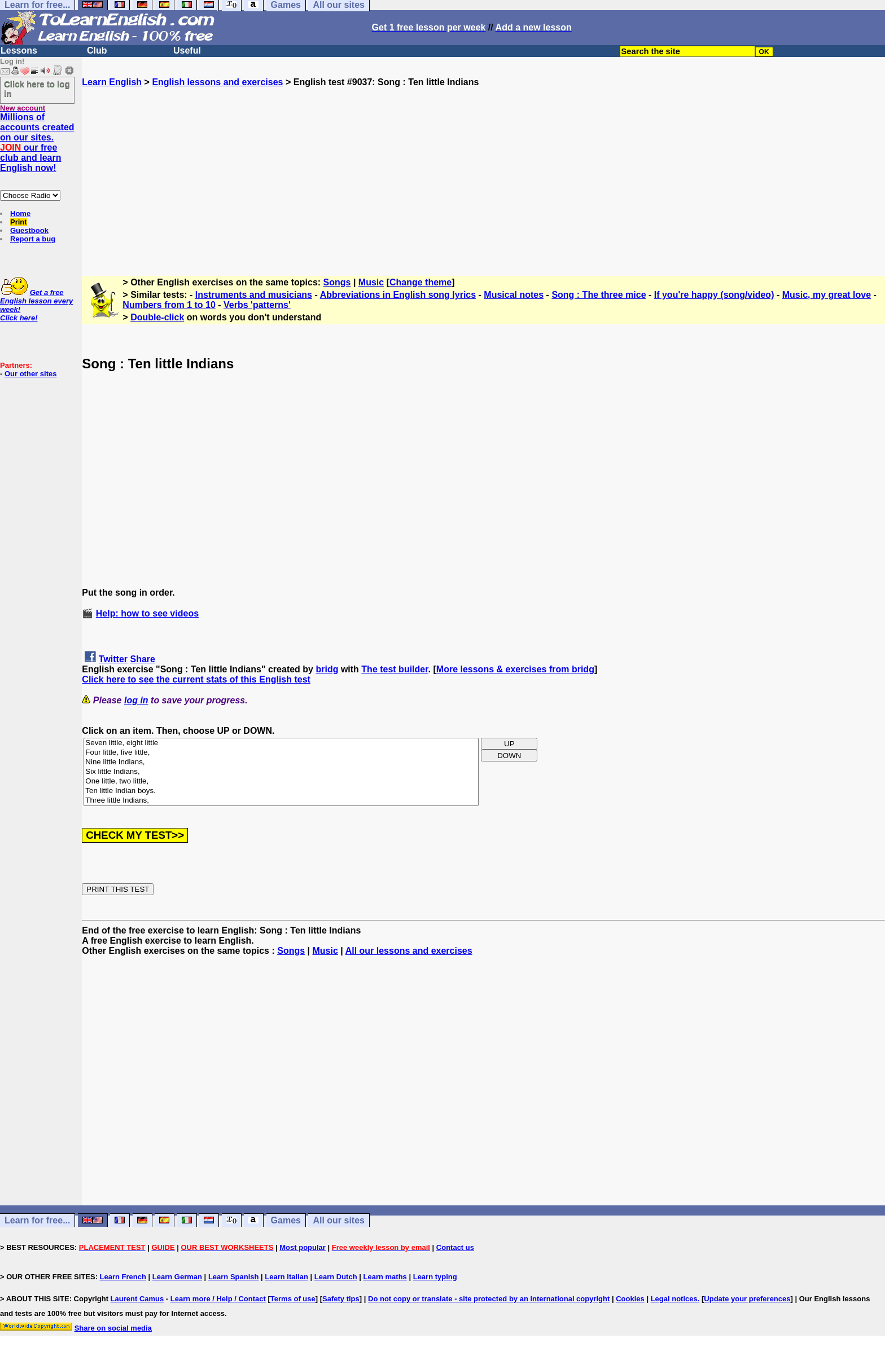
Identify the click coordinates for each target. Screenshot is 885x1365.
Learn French (123, 1276)
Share (142, 659)
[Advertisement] (483, 166)
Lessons (19, 50)
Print (18, 222)
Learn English (112, 82)
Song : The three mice (598, 295)
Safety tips (341, 1298)
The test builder (394, 669)
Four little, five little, (281, 753)
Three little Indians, (281, 800)
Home (20, 213)
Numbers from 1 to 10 (168, 305)
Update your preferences (747, 1298)
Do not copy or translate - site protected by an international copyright (489, 1298)
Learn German (177, 1276)
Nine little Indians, (281, 762)
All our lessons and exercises (408, 950)
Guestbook (29, 230)
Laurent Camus (137, 1298)
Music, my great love (826, 295)
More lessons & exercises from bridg (515, 669)
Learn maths (385, 1276)
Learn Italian (286, 1276)
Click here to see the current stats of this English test (196, 679)
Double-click (157, 317)
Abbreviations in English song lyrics (398, 295)
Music (371, 282)
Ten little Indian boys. (281, 791)
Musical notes (514, 295)
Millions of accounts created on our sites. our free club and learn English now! (37, 142)
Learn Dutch (335, 1276)
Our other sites (30, 373)
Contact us (455, 1247)
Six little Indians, (281, 772)
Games (286, 1220)
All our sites (339, 1220)
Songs (337, 282)
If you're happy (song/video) (714, 295)
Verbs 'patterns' (257, 305)
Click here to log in (37, 88)
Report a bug (32, 239)
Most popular (302, 1247)
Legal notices (674, 1298)
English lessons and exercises (217, 82)
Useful (187, 50)
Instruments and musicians (253, 295)
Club (97, 50)
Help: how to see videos (147, 613)
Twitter (113, 659)
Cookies (630, 1298)
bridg (327, 669)
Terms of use (293, 1298)
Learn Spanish (233, 1276)
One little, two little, (281, 781)
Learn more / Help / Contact (218, 1298)
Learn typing (435, 1276)
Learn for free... (37, 1220)
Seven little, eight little (281, 743)
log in (136, 700)
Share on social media (113, 1328)
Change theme (420, 282)
